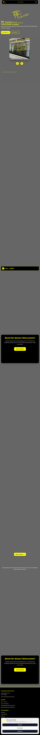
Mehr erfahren (29, 721)
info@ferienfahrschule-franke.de (8, 705)
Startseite (3, 712)
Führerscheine (4, 714)
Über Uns (3, 716)
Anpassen (20, 728)
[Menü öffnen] (36, 2)
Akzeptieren (20, 731)
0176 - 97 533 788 (4, 703)
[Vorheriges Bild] (17, 63)
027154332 (20, 2)
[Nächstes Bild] (21, 63)
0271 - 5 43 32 (4, 701)
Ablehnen (20, 724)
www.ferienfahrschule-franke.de (8, 707)
